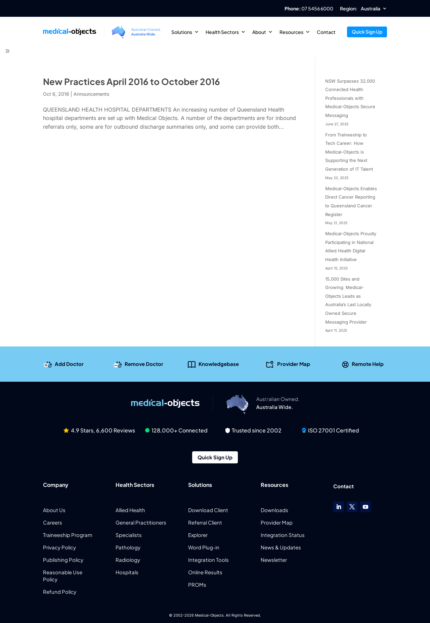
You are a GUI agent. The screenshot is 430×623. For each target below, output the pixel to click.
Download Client (208, 510)
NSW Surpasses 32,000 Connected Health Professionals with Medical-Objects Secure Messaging (350, 98)
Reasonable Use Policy (62, 575)
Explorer (198, 535)
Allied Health (130, 510)
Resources (295, 32)
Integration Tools (208, 559)
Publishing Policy (63, 559)
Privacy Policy (59, 547)
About (262, 32)
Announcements (91, 94)
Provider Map (293, 364)
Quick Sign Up (367, 32)
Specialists (129, 535)
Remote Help (368, 364)
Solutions (185, 32)
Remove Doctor (144, 364)
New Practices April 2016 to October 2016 (131, 81)
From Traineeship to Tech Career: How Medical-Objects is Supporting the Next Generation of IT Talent (349, 152)
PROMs (197, 584)
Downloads (274, 510)
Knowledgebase (219, 364)
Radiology (128, 559)
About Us (54, 510)
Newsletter (274, 559)
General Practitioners (141, 522)
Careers (52, 522)
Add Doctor (69, 364)
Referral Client (205, 522)
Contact (326, 32)
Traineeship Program (67, 535)
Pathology (128, 547)
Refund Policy (59, 591)
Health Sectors (226, 32)
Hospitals (127, 572)
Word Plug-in (203, 547)
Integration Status (283, 535)
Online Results (205, 572)
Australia (370, 8)
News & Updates (281, 547)
